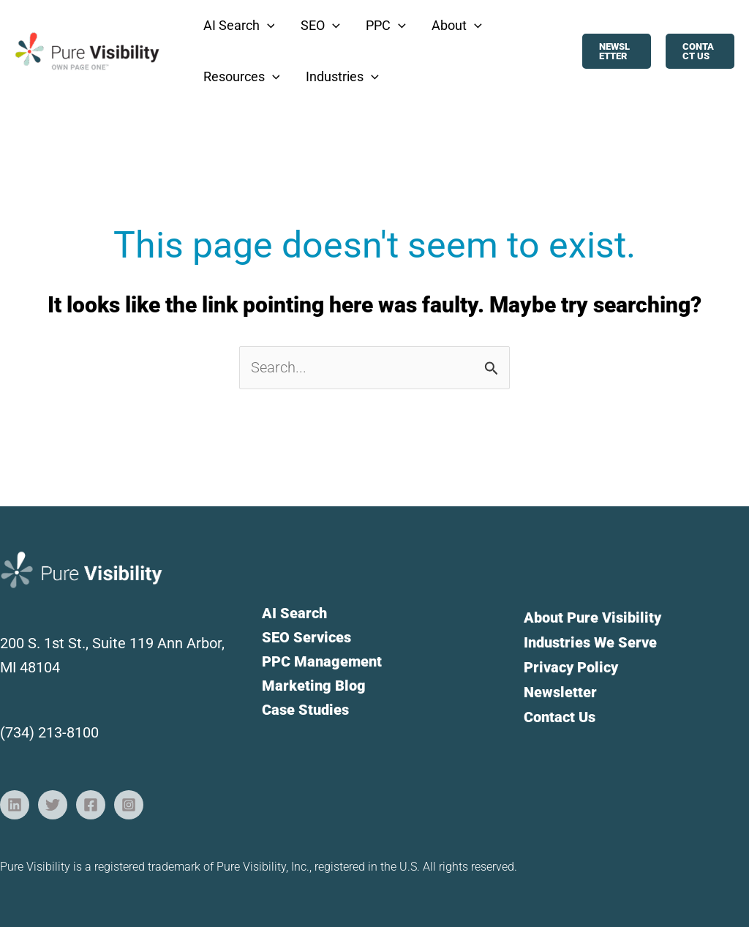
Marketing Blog (314, 685)
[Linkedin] (14, 804)
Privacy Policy (571, 666)
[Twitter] (52, 804)
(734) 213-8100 (49, 732)
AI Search (294, 613)
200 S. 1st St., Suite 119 (78, 643)
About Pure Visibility (592, 617)
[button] (235, 25)
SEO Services (306, 637)
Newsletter (560, 690)
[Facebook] (90, 804)
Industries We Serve (590, 641)
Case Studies (305, 709)
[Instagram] (128, 804)
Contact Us (559, 714)
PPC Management (322, 661)
